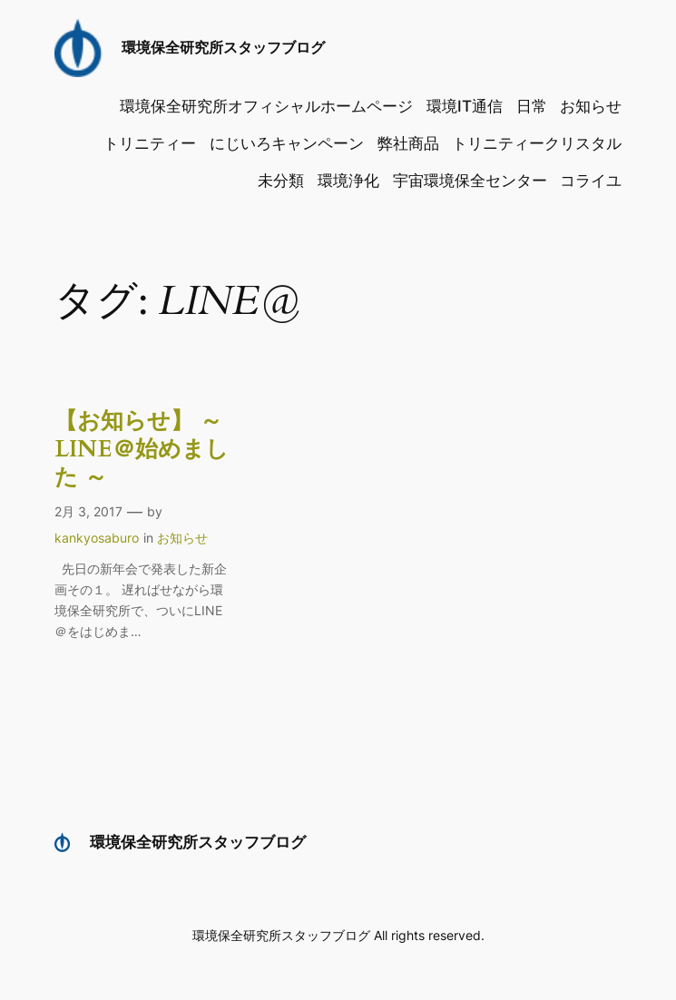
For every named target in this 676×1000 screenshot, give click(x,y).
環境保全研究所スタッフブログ (223, 47)
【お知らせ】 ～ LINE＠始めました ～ (141, 449)
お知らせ (182, 537)
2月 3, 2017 (88, 511)
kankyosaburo (96, 537)
